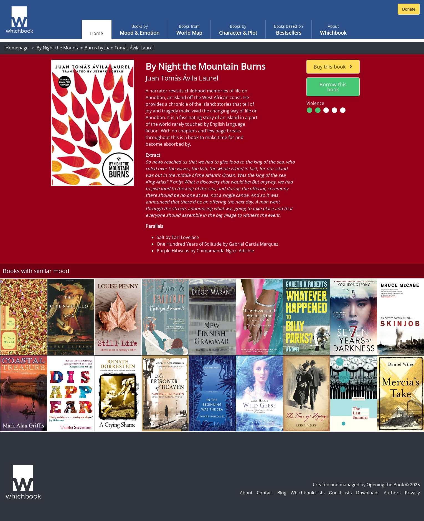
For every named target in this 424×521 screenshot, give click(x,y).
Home (96, 33)
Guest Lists (340, 493)
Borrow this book (333, 87)
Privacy (412, 493)
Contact (265, 493)
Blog (281, 493)
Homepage (17, 48)
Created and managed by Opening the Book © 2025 (366, 485)
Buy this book (333, 66)
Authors (392, 493)
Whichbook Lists (308, 493)
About (246, 493)
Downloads (368, 493)
